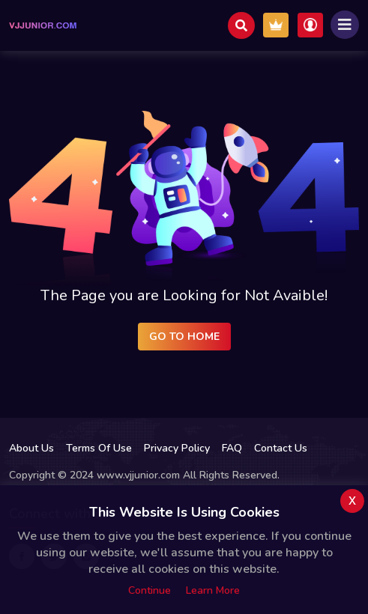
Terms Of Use (99, 448)
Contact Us (280, 448)
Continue (149, 590)
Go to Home (184, 336)
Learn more (213, 590)
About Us (31, 448)
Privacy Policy (177, 448)
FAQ (232, 448)
